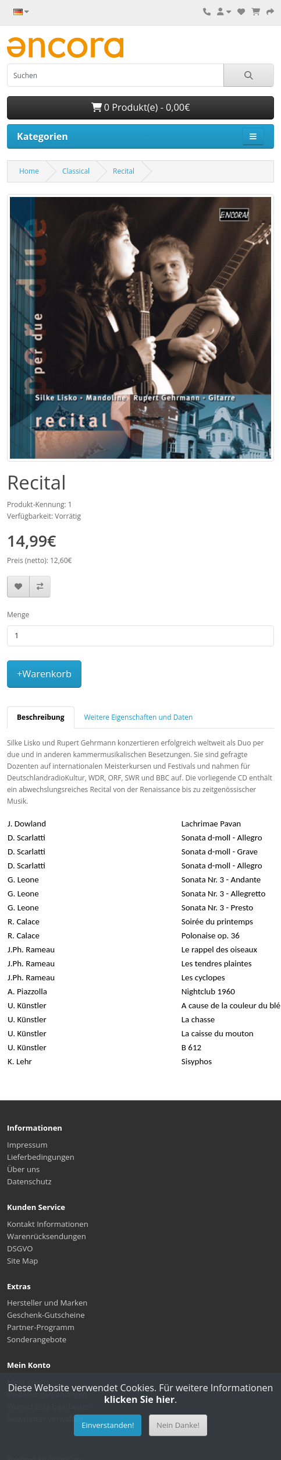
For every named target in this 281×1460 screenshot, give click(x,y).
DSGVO (20, 1248)
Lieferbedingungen (40, 1157)
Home (29, 171)
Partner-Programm (40, 1327)
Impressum (27, 1144)
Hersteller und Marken (47, 1302)
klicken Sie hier (139, 1399)
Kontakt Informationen (47, 1224)
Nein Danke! (178, 1425)
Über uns (23, 1169)
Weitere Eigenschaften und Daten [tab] (138, 717)
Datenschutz (29, 1181)
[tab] (40, 717)
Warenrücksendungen (46, 1236)
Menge (18, 615)
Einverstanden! (107, 1425)
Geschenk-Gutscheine (46, 1315)
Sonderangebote (36, 1339)
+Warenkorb (44, 673)
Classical (76, 171)
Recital (123, 171)
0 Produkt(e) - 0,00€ (140, 107)
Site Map (22, 1260)
